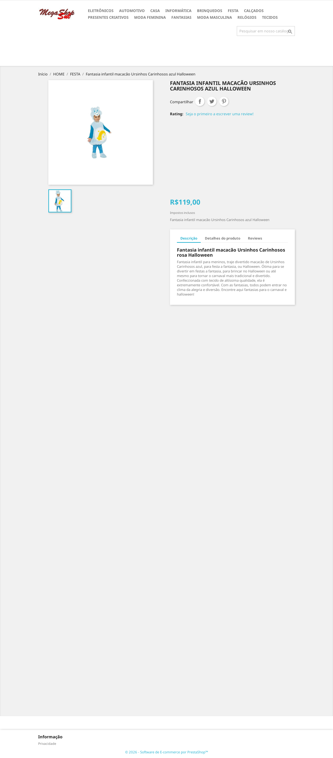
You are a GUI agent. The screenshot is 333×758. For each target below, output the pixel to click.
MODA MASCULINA (214, 17)
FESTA (233, 10)
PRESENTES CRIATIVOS (108, 17)
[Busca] (266, 31)
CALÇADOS (254, 10)
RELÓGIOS (246, 17)
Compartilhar (199, 101)
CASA (155, 10)
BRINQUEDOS (209, 10)
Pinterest (223, 101)
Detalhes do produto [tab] (222, 238)
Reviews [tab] (255, 238)
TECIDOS (270, 17)
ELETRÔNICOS (101, 10)
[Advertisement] (166, 52)
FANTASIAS (181, 17)
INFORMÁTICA (178, 10)
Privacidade (47, 743)
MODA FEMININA (150, 17)
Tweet (211, 101)
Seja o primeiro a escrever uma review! (219, 114)
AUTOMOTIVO (132, 10)
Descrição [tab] (188, 238)
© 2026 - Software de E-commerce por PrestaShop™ (166, 752)
